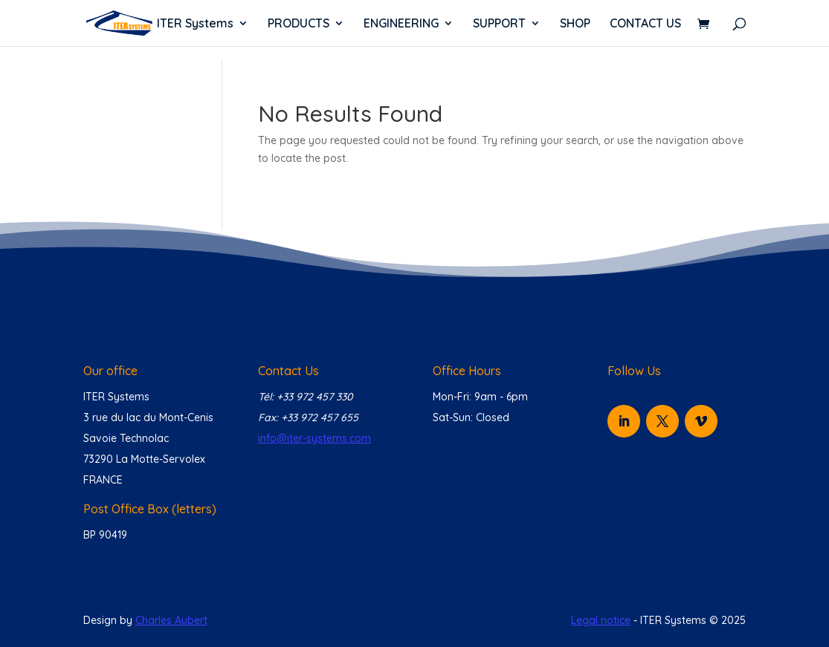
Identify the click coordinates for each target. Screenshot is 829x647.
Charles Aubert (171, 620)
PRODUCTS (298, 24)
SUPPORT (499, 24)
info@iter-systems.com (314, 438)
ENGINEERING (401, 24)
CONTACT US (645, 24)
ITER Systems (195, 24)
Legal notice (600, 620)
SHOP (575, 24)
